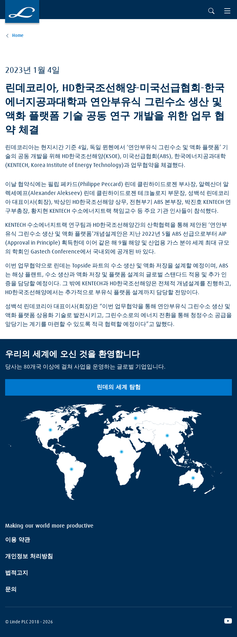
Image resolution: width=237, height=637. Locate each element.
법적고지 (16, 573)
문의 (11, 589)
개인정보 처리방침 (29, 556)
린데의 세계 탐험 (119, 387)
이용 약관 (17, 540)
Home (18, 35)
